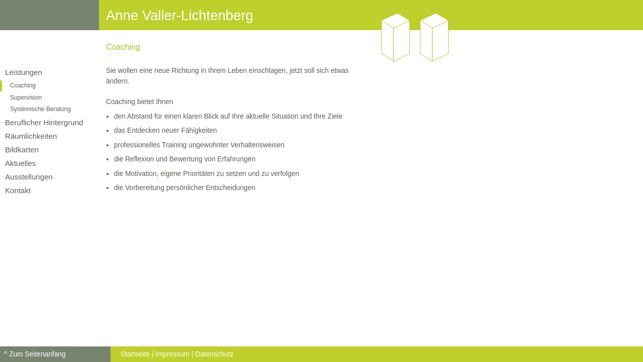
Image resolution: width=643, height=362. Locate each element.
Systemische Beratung (40, 109)
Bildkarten (22, 149)
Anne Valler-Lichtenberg (179, 15)
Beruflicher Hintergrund (44, 122)
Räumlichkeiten (31, 136)
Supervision (26, 97)
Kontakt (18, 190)
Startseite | (137, 354)
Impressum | (174, 354)
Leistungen (23, 72)
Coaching (23, 85)
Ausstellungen (29, 176)
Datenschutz (214, 354)
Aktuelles (20, 163)
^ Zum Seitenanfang (35, 354)
